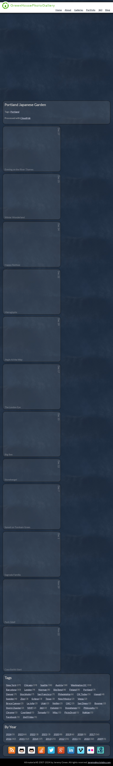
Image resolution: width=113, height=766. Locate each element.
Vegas (81, 698)
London (28, 689)
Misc (55, 712)
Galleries (78, 10)
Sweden (10, 698)
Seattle (44, 685)
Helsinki (54, 707)
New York (11, 685)
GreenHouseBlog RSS (11, 750)
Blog (107, 10)
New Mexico (64, 698)
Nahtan (86, 712)
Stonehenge (71, 707)
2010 (86, 738)
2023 (20, 734)
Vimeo (80, 750)
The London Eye (13, 407)
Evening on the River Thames (19, 169)
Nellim (56, 703)
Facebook (11, 716)
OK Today (82, 694)
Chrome (10, 712)
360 (100, 10)
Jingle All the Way (13, 359)
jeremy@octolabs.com (99, 762)
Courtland (26, 712)
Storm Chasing (13, 707)
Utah (43, 703)
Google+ (61, 750)
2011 (75, 738)
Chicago (28, 685)
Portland (14, 111)
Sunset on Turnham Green (17, 527)
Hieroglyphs (11, 312)
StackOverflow (41, 750)
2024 (8, 734)
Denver (9, 694)
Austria (59, 685)
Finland (73, 689)
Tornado (42, 712)
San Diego (83, 703)
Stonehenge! (11, 479)
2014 (35, 738)
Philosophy (89, 707)
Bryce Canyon (13, 703)
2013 (48, 738)
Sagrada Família (13, 575)
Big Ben (9, 454)
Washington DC (79, 685)
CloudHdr (25, 118)
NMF (30, 707)
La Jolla (30, 703)
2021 (44, 734)
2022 (32, 734)
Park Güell (10, 622)
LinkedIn (70, 750)
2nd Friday (28, 716)
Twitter (51, 750)
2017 (92, 734)
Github (21, 750)
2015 (22, 738)
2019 (68, 734)
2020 (56, 734)
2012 (61, 738)
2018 (80, 734)
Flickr (90, 750)
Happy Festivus (12, 265)
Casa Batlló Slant (13, 669)
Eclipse (35, 698)
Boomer (98, 703)
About (68, 10)
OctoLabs (100, 750)
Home (58, 10)
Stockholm (25, 694)
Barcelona (11, 689)
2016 (8, 738)
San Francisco (44, 694)
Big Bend (58, 689)
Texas (48, 698)
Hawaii (97, 694)
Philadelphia (64, 694)
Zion (22, 698)
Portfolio (90, 10)
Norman (42, 689)
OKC (68, 703)
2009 (100, 738)
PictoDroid (70, 712)
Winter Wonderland (15, 217)
